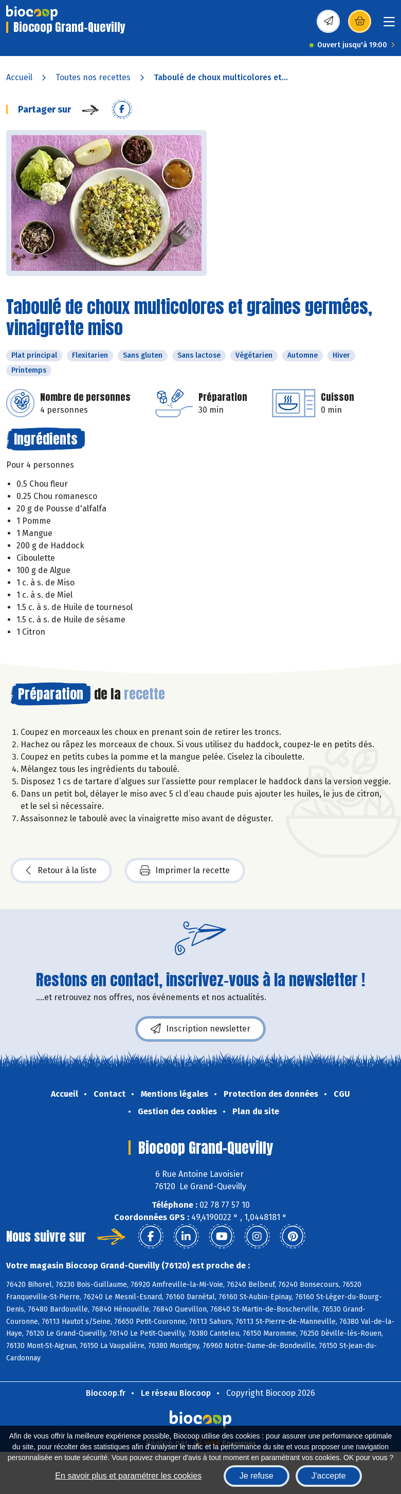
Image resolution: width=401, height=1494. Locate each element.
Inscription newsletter (200, 1029)
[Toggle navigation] (389, 25)
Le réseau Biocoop (176, 1393)
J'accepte (329, 1475)
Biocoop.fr (105, 1393)
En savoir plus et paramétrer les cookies (128, 1475)
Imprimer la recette (185, 870)
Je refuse (257, 1475)
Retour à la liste (61, 870)
